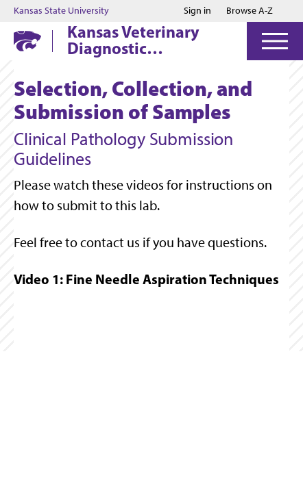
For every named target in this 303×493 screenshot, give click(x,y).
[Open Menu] (275, 41)
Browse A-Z (249, 10)
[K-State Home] (27, 40)
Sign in (197, 10)
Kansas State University (61, 10)
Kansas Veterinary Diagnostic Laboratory (133, 39)
